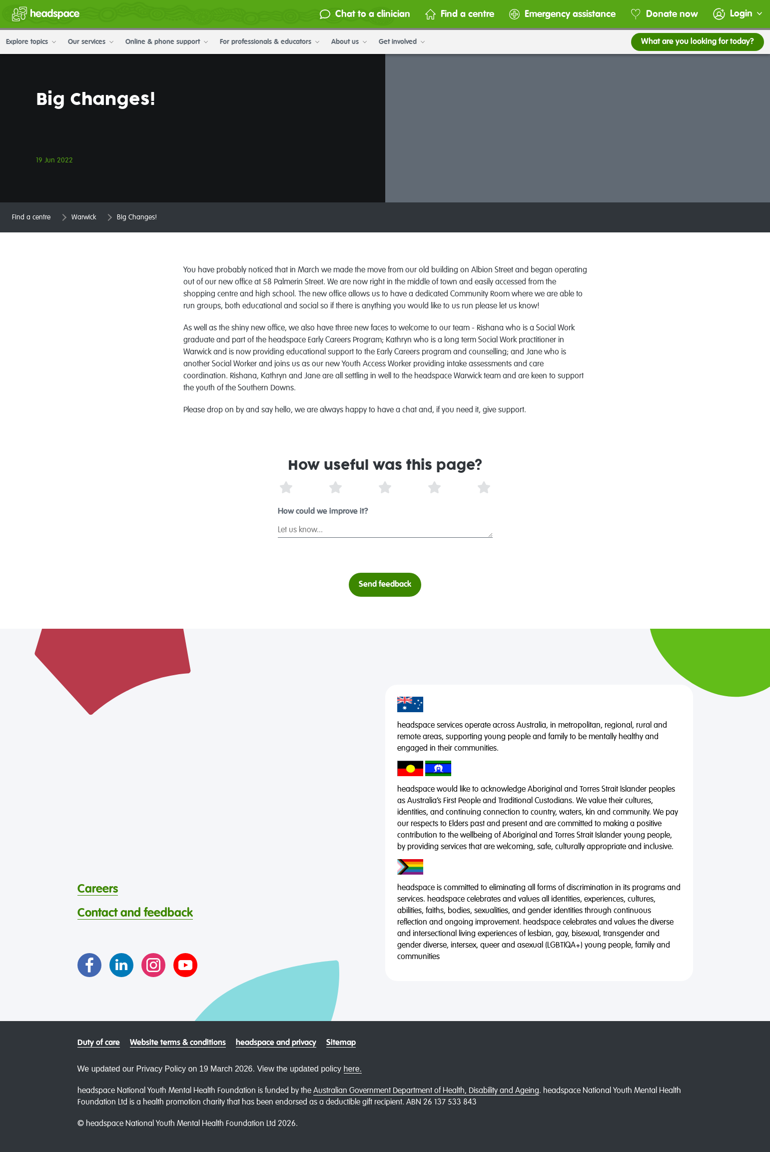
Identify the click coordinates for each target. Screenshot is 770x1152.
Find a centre (459, 14)
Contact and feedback (135, 913)
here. (353, 1069)
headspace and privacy (276, 1043)
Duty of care (98, 1043)
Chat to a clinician (365, 14)
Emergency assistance (562, 14)
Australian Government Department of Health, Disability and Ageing (426, 1091)
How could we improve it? (323, 512)
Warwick (83, 217)
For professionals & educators (269, 41)
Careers (97, 889)
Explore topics (31, 41)
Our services (90, 41)
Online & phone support (166, 41)
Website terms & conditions (178, 1043)
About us (349, 41)
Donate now (664, 14)
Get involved (402, 41)
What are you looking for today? (697, 42)
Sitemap (341, 1043)
